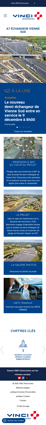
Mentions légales (23, 388)
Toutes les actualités (23, 131)
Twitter (27, 377)
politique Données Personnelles (23, 392)
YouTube (19, 377)
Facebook (23, 377)
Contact (23, 400)
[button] (17, 127)
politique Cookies (23, 396)
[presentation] (2, 350)
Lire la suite (10, 124)
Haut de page (24, 406)
